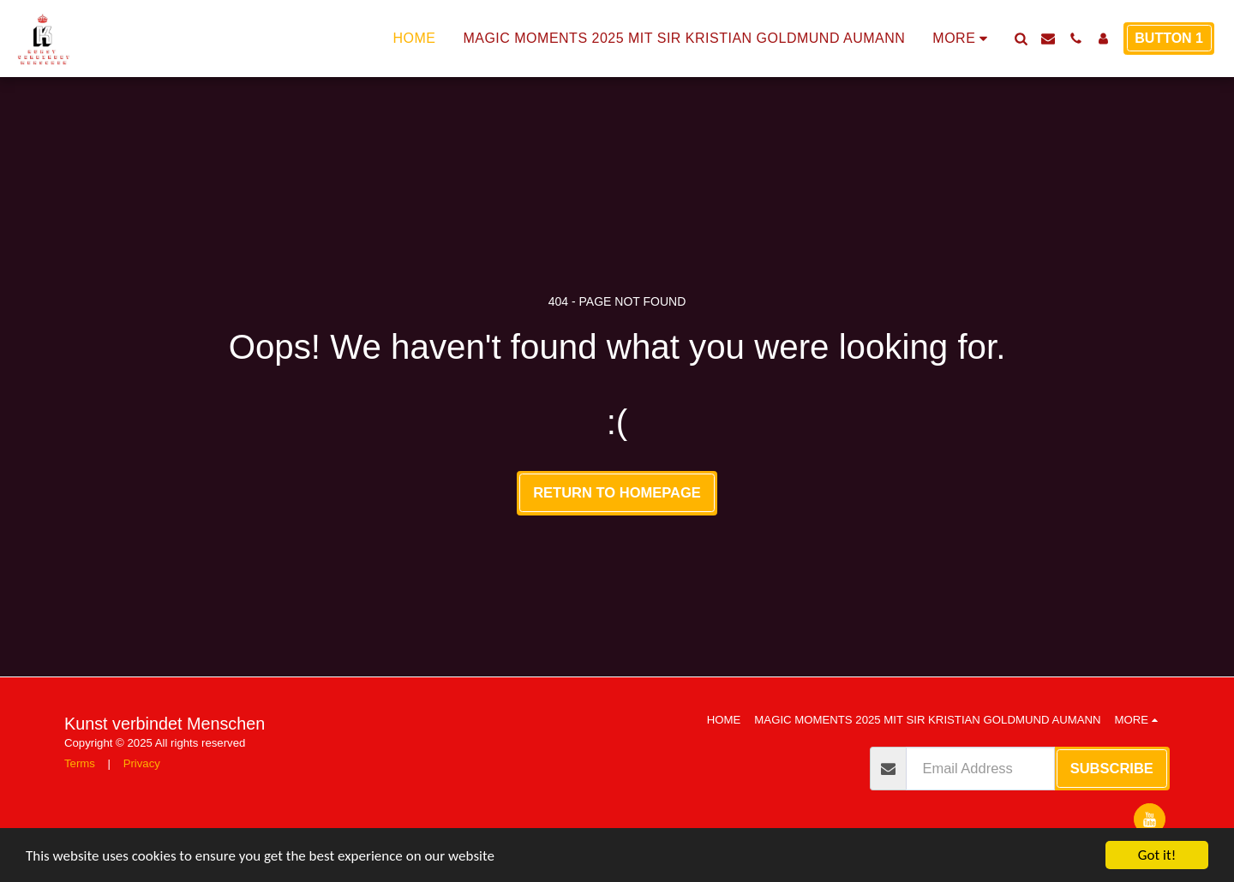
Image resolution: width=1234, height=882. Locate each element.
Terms (79, 763)
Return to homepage (617, 492)
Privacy (141, 763)
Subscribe (1111, 768)
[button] (1020, 38)
